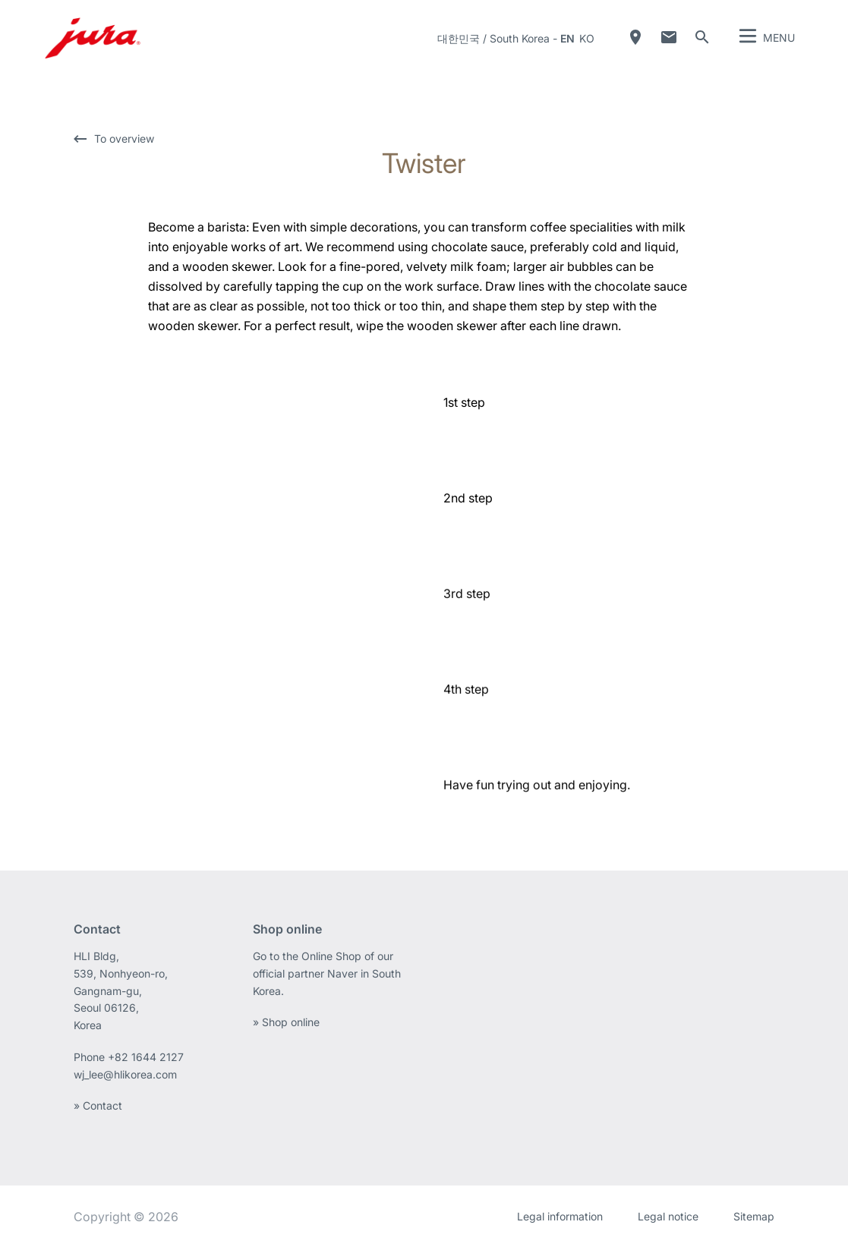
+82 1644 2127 (147, 1056)
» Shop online (286, 1022)
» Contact (98, 1105)
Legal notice (668, 1216)
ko (586, 38)
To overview (124, 138)
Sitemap (753, 1216)
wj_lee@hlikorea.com (125, 1074)
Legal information (560, 1216)
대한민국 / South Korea (493, 38)
